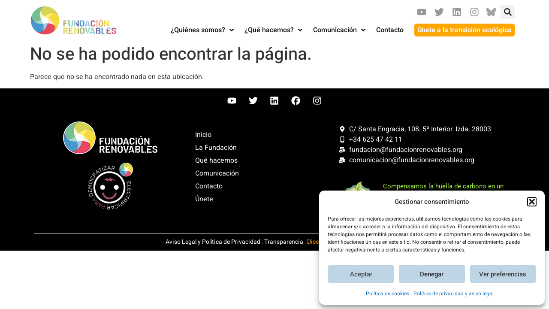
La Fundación (216, 147)
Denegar (431, 274)
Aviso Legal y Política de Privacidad (213, 241)
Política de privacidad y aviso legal (453, 293)
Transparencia (283, 241)
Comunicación (217, 173)
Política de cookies (387, 293)
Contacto (209, 186)
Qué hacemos (216, 160)
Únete (204, 199)
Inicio (203, 135)
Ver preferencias (502, 274)
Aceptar (361, 274)
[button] (532, 201)
